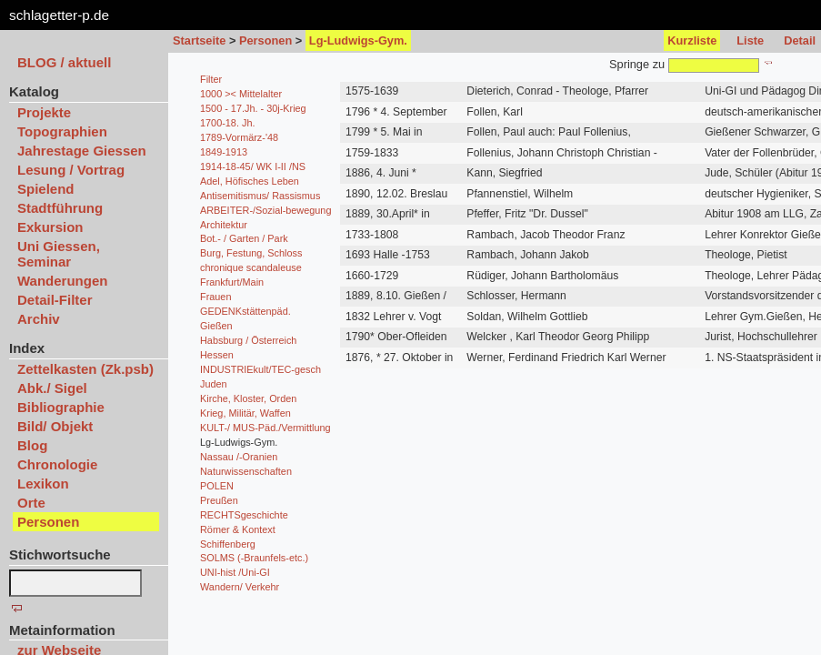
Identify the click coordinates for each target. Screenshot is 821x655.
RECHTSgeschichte (244, 514)
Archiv (38, 319)
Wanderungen (62, 280)
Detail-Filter (55, 299)
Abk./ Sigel (52, 388)
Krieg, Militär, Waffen (245, 413)
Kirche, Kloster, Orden (248, 398)
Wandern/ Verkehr (239, 586)
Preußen (219, 500)
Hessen (217, 354)
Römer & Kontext (237, 529)
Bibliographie (61, 407)
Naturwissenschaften (246, 471)
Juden (213, 383)
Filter (211, 79)
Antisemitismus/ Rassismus (260, 195)
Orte (31, 502)
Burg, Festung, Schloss (251, 252)
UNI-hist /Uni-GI (235, 572)
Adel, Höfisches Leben (249, 181)
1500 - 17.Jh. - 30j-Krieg (253, 108)
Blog (32, 445)
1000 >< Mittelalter (241, 93)
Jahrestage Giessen (81, 150)
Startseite (199, 40)
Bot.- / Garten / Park (244, 238)
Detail (800, 40)
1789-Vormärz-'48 (239, 137)
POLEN (217, 485)
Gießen (216, 325)
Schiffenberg (227, 544)
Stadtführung (60, 208)
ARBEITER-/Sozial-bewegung (265, 210)
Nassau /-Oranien (238, 456)
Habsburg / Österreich (248, 340)
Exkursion (50, 227)
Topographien (62, 131)
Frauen (215, 296)
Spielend (46, 188)
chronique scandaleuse (251, 267)
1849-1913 (223, 151)
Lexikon (43, 483)
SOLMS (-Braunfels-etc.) (254, 557)
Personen (265, 40)
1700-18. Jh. (227, 122)
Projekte (44, 112)
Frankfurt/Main (232, 282)
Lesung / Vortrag (71, 169)
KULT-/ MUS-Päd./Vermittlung (265, 427)
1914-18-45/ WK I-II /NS (252, 166)
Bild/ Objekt (55, 426)
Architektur (223, 224)
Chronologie (57, 464)
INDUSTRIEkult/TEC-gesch (260, 369)
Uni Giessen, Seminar (58, 253)
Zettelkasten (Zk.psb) (85, 369)
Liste (750, 40)
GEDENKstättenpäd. (245, 311)
